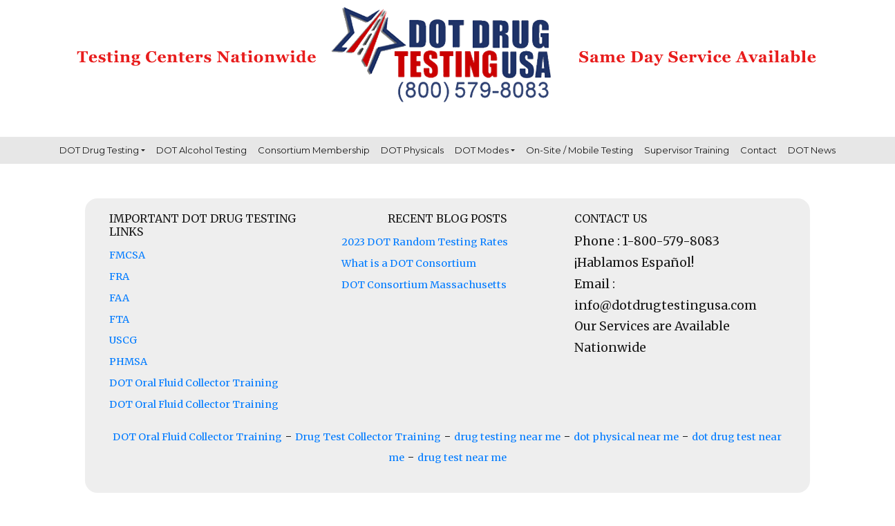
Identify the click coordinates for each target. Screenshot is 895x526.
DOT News (812, 150)
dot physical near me (626, 437)
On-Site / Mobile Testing (579, 150)
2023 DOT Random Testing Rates (424, 242)
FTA (119, 319)
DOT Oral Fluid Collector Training (194, 383)
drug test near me (462, 457)
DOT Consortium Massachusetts (424, 285)
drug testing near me (507, 437)
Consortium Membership (314, 150)
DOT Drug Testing (99, 150)
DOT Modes (482, 150)
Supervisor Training (686, 150)
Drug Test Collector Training (368, 437)
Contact (758, 150)
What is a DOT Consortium (408, 263)
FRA (119, 276)
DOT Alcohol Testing (201, 150)
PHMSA (128, 361)
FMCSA (127, 255)
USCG (123, 340)
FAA (119, 298)
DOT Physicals (412, 150)
